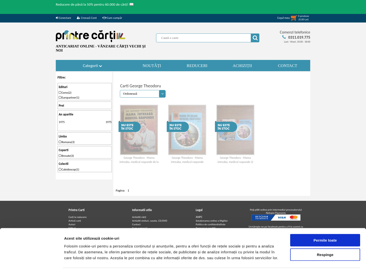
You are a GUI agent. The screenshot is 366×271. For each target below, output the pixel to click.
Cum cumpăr (112, 18)
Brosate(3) (66, 156)
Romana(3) (67, 142)
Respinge (325, 239)
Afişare (244, 261)
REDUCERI (197, 65)
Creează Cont (87, 18)
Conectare (63, 18)
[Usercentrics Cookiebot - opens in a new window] (31, 261)
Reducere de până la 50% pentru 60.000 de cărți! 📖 (95, 4)
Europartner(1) (69, 97)
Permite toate (325, 224)
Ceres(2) (65, 92)
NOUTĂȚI (152, 65)
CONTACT (287, 65)
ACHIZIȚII (242, 65)
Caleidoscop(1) (69, 169)
